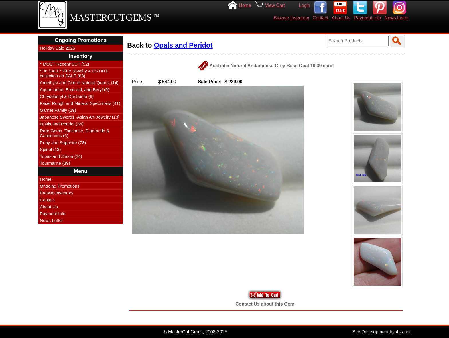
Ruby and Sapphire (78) (63, 142)
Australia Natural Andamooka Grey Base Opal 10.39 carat (272, 65)
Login (304, 5)
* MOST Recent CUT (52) (64, 64)
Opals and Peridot (183, 45)
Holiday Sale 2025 (57, 48)
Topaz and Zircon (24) (61, 156)
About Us (341, 17)
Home (245, 5)
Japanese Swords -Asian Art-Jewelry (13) (80, 117)
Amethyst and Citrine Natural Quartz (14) (79, 82)
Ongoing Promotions (59, 186)
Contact (320, 17)
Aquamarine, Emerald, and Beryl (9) (74, 89)
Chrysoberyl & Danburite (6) (67, 96)
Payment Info (367, 17)
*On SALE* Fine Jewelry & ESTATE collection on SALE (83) (74, 73)
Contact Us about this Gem (264, 304)
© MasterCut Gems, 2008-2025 (195, 331)
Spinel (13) (50, 149)
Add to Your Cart (265, 294)
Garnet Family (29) (58, 110)
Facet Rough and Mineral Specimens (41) (80, 103)
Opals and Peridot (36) (62, 123)
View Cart (275, 5)
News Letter (397, 17)
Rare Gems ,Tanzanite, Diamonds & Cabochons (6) (74, 133)
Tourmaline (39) (55, 163)
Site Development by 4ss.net (381, 331)
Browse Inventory (291, 17)
